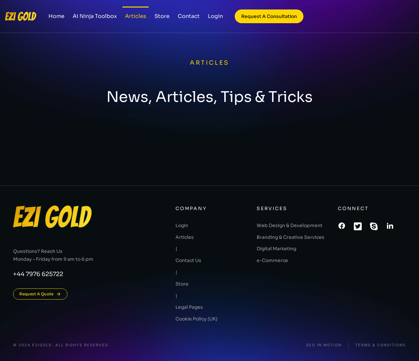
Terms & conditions (380, 345)
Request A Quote (40, 294)
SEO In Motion (324, 345)
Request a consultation (269, 16)
